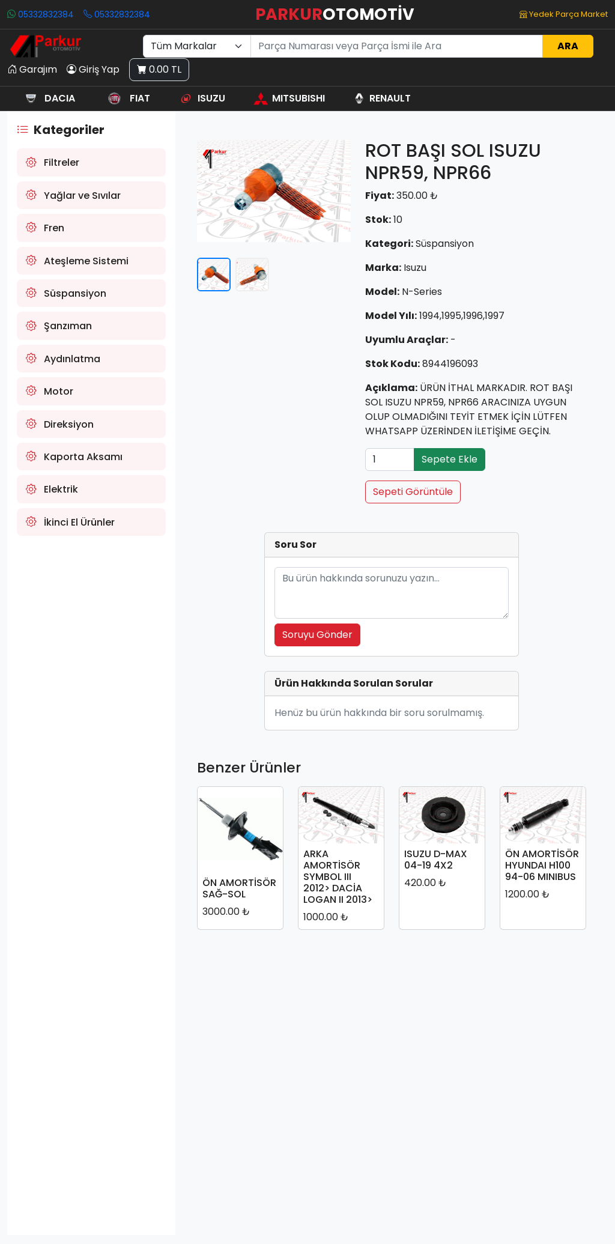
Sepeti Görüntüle (413, 492)
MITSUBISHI (289, 98)
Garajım (32, 69)
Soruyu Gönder (317, 635)
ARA (567, 46)
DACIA (48, 98)
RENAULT (382, 98)
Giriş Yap (93, 69)
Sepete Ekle (449, 459)
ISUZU (201, 98)
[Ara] (396, 46)
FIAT (126, 98)
